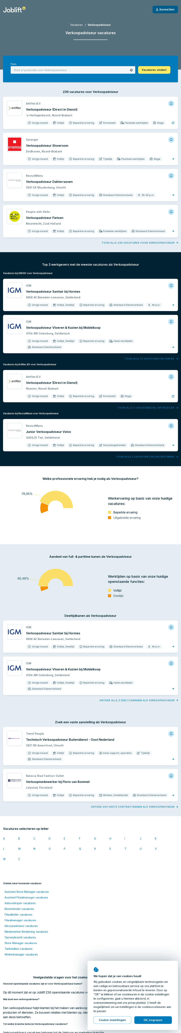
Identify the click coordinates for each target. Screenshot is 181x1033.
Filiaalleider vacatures (18, 914)
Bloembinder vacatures (19, 908)
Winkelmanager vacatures (21, 954)
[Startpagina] (14, 9)
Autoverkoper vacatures (20, 903)
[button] (131, 70)
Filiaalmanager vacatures (20, 920)
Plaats (13, 64)
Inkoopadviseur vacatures (21, 926)
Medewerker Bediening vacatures (26, 931)
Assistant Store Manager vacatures (27, 891)
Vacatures (76, 24)
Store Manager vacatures (21, 943)
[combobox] (73, 70)
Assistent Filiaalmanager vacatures (26, 897)
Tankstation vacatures (19, 948)
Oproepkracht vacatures (20, 937)
